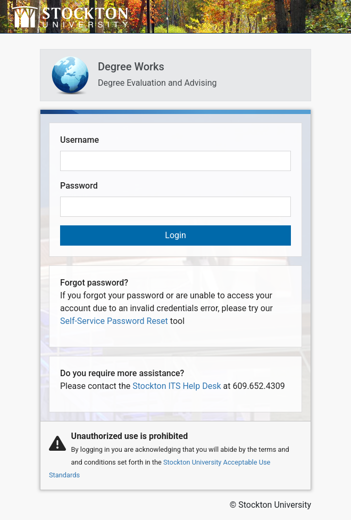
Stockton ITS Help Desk (176, 386)
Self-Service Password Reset (114, 321)
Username (79, 140)
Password (79, 186)
